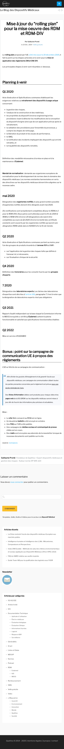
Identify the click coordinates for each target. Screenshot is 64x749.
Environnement (17, 704)
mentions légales (34, 741)
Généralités (12, 642)
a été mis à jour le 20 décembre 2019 (44, 55)
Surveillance (16, 637)
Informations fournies (19, 628)
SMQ (10, 685)
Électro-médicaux (18, 619)
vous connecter (16, 482)
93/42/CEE (12, 600)
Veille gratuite (38, 45)
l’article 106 (30, 294)
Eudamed (15, 670)
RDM (10, 667)
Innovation (15, 707)
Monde (14, 710)
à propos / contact (50, 741)
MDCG (14, 676)
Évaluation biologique (19, 622)
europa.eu (13, 443)
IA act (10, 646)
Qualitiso (15, 713)
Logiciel (14, 631)
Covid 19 (14, 701)
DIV (9, 609)
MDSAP (11, 654)
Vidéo (10, 694)
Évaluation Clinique (18, 625)
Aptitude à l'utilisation (19, 616)
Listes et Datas (13, 650)
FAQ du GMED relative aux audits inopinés (23, 556)
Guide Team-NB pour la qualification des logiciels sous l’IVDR (30, 560)
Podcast (11, 663)
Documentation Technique (18, 613)
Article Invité (12, 605)
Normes (11, 659)
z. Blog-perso (13, 698)
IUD (13, 673)
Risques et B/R (16, 634)
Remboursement (14, 681)
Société (14, 716)
